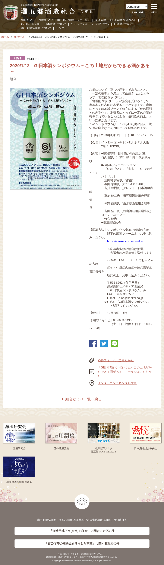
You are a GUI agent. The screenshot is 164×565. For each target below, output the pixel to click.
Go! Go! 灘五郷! (30, 24)
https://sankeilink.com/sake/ (125, 241)
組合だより (28, 20)
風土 (79, 20)
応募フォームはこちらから (116, 360)
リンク (60, 28)
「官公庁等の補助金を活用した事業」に (82, 543)
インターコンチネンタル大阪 (117, 383)
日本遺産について (55, 24)
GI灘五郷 (100, 20)
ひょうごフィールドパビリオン (90, 24)
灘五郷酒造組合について (36, 28)
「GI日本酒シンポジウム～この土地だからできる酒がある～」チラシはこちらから (125, 371)
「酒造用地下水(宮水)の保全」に (82, 531)
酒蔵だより (46, 20)
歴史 (88, 20)
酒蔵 (71, 20)
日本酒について (123, 24)
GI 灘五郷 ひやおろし (123, 20)
